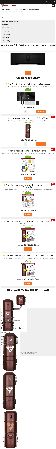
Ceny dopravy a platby (8, 341)
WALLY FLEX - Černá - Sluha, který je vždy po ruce (29, 84)
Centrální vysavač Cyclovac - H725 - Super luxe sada (29, 221)
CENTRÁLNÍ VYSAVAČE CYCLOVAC (10, 9)
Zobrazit (28, 178)
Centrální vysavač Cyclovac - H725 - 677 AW (29, 118)
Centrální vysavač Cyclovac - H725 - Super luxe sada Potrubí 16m (29, 186)
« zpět (28, 73)
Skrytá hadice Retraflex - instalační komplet (29, 151)
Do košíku (41, 111)
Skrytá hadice (6, 34)
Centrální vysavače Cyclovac (10, 21)
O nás (4, 339)
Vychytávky (5, 37)
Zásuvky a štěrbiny (34, 9)
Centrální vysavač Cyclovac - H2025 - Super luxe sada (29, 256)
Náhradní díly (6, 41)
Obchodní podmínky (7, 342)
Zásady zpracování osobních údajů (12, 346)
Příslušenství (5, 24)
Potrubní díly (6, 31)
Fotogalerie (24, 9)
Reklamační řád (7, 344)
